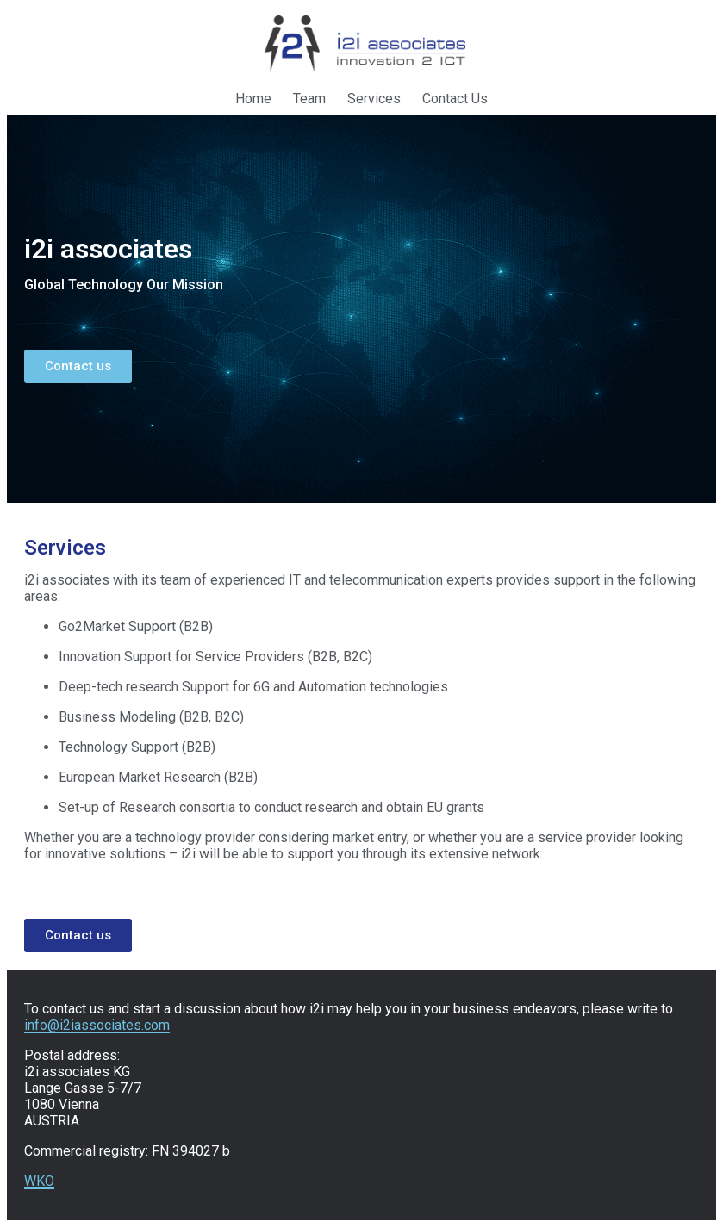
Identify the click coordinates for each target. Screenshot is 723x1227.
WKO (39, 1181)
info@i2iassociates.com (97, 1025)
